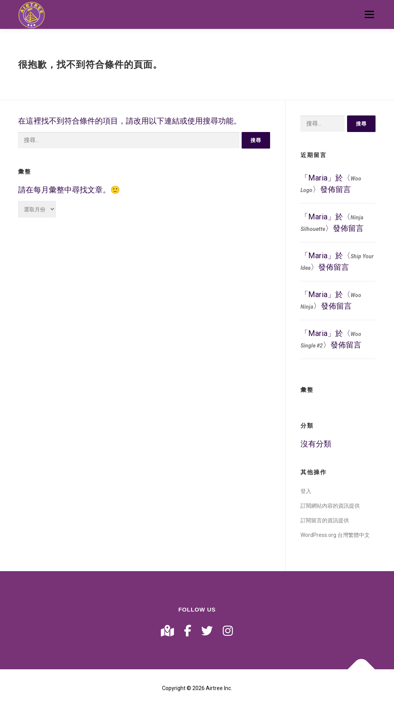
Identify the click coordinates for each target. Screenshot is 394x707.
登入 (306, 491)
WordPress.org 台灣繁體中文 (335, 535)
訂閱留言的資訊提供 (325, 520)
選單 (369, 14)
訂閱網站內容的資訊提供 (330, 506)
